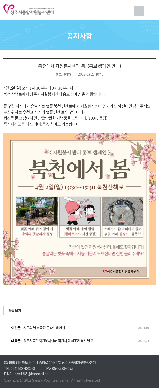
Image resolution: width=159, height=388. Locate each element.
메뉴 (151, 11)
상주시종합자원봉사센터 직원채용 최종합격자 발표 (58, 340)
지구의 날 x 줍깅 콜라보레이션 (44, 327)
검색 (139, 11)
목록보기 (15, 310)
